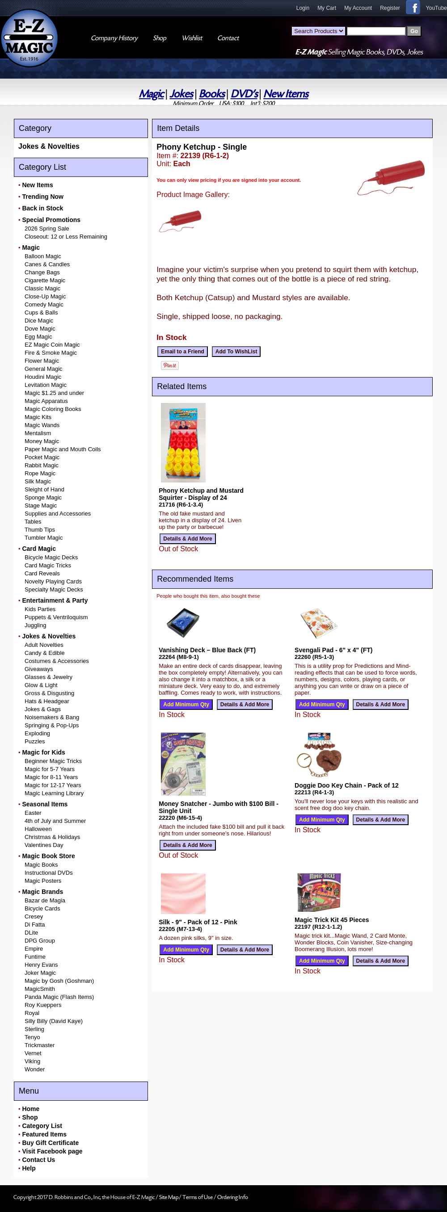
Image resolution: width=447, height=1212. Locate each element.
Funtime (35, 956)
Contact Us (38, 1159)
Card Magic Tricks (48, 565)
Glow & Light (41, 685)
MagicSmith (40, 989)
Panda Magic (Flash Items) (59, 997)
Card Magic (38, 548)
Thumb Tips (40, 529)
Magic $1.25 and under (54, 393)
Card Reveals (42, 573)
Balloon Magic (43, 256)
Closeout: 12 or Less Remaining (66, 236)
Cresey (34, 916)
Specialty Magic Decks (54, 589)
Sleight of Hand (44, 489)
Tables (33, 521)
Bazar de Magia (45, 900)
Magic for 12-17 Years (53, 785)
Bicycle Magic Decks (51, 557)
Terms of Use (198, 1197)
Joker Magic (40, 972)
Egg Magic (38, 336)
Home (30, 1108)
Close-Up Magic (45, 296)
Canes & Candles (47, 264)
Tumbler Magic (44, 537)
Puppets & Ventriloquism (56, 617)
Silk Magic (38, 481)
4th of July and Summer (55, 821)
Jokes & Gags (43, 709)
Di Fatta (35, 924)
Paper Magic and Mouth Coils (63, 449)
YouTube (436, 8)
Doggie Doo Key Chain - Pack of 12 (347, 785)
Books (211, 94)
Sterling (34, 1029)
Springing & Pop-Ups (52, 725)
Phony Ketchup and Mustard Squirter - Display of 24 (201, 494)
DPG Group (40, 940)
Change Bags (42, 272)
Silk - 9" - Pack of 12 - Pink (198, 922)
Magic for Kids (43, 752)
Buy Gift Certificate (50, 1142)
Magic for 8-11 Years (51, 777)
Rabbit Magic (42, 465)
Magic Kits (38, 417)
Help (28, 1168)
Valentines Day (44, 845)
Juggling (35, 625)
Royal (32, 1013)
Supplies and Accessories (58, 513)
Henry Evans (41, 964)
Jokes (181, 94)
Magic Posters (43, 880)
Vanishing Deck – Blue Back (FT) (207, 650)
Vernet (33, 1053)
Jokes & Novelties (49, 146)
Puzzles (35, 741)
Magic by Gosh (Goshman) (59, 980)
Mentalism (38, 433)
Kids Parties (40, 609)
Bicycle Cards (42, 908)
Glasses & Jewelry (48, 677)
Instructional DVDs (49, 872)
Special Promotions (51, 219)
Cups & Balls (41, 312)
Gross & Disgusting (49, 693)
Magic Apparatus (46, 401)
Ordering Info (232, 1197)
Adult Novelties (44, 645)
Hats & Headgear (47, 701)
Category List (42, 1125)
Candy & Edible (45, 653)
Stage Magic (41, 505)
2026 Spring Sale (47, 228)
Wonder (35, 1069)
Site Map (169, 1197)
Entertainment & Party (55, 600)
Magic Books (41, 864)
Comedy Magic (44, 304)
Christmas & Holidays (52, 837)
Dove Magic (40, 328)
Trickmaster (40, 1045)
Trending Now (42, 196)
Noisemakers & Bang (52, 717)
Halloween (38, 829)
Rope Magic (40, 473)
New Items (285, 94)
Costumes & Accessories (57, 661)
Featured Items (44, 1134)
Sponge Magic (43, 497)
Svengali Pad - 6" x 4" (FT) (333, 650)
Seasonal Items (44, 804)
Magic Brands (42, 891)
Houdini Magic (43, 376)
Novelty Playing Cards (53, 581)
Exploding (37, 733)
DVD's (244, 94)
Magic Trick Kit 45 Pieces (332, 919)
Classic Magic (42, 288)
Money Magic (42, 441)
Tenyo (32, 1037)
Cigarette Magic (45, 280)
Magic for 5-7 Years (50, 769)
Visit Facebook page (52, 1151)
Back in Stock (42, 208)
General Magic (44, 368)
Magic (151, 94)
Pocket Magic (42, 457)
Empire (34, 948)
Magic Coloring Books (53, 409)
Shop (30, 1117)
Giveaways (39, 669)
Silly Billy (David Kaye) (54, 1021)
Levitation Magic (46, 385)
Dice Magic (39, 320)
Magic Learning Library (54, 793)
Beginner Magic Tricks (53, 761)
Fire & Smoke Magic (51, 352)
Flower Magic (42, 360)
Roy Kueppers (43, 1005)
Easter (33, 812)
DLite (31, 932)
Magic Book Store (48, 856)
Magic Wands (42, 425)
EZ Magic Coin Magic (52, 344)
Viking (32, 1061)
